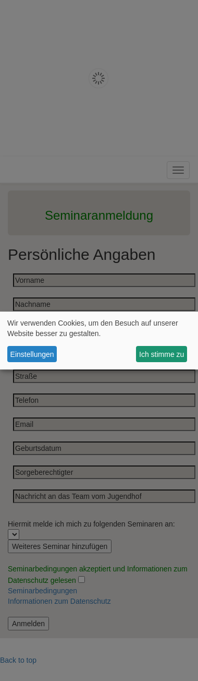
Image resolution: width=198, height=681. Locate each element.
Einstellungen (32, 354)
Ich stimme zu (161, 354)
